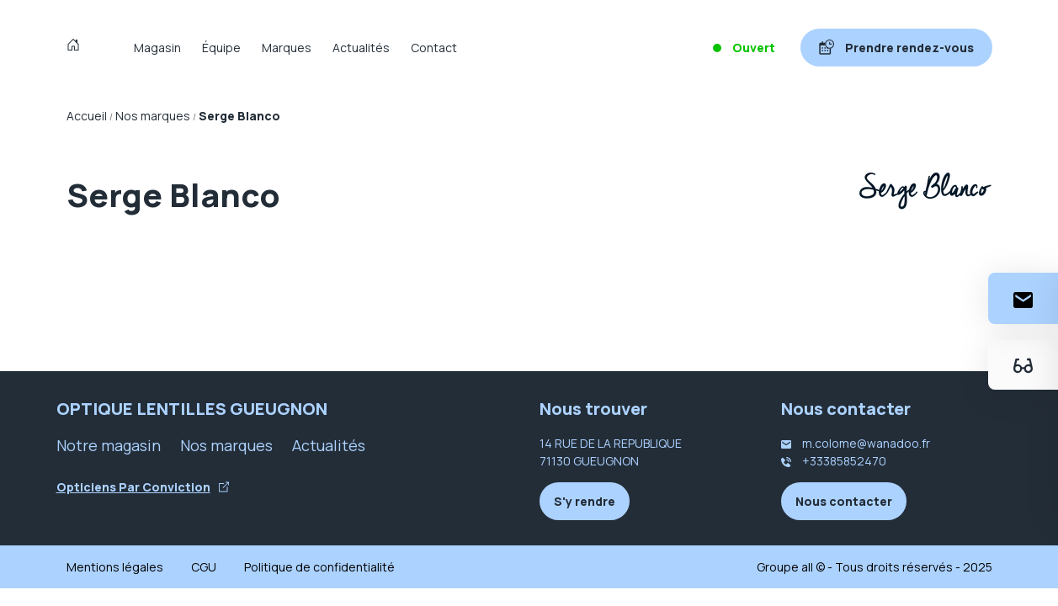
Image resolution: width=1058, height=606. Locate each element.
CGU (203, 567)
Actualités (361, 48)
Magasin (157, 48)
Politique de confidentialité (319, 567)
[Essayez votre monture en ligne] (1023, 365)
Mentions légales (114, 567)
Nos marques (226, 445)
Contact (434, 48)
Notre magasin (108, 445)
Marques (286, 48)
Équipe (221, 48)
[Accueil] (77, 47)
